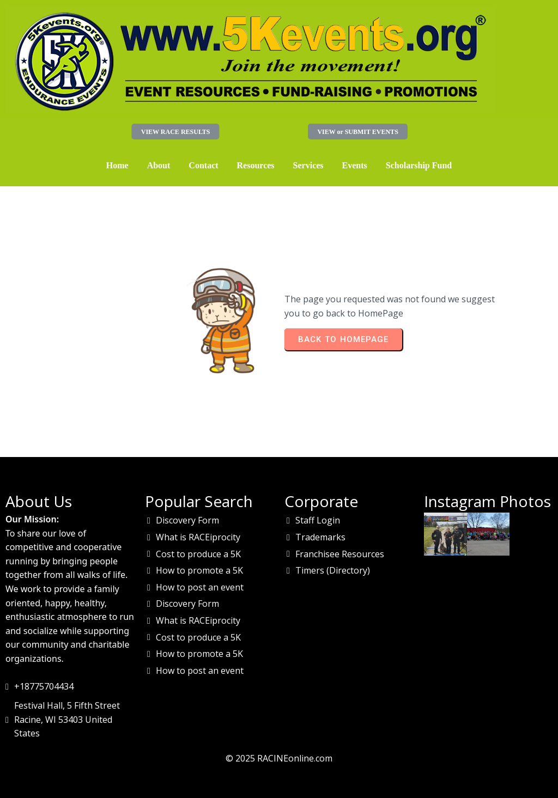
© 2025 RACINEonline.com (279, 758)
